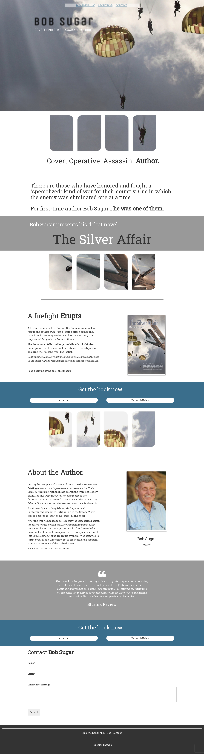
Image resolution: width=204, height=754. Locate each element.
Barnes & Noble (140, 400)
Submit (34, 712)
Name (31, 663)
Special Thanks (103, 744)
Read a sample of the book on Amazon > (50, 370)
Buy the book (85, 5)
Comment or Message (39, 684)
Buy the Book (90, 732)
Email (31, 674)
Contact (121, 5)
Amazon (64, 400)
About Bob (105, 5)
